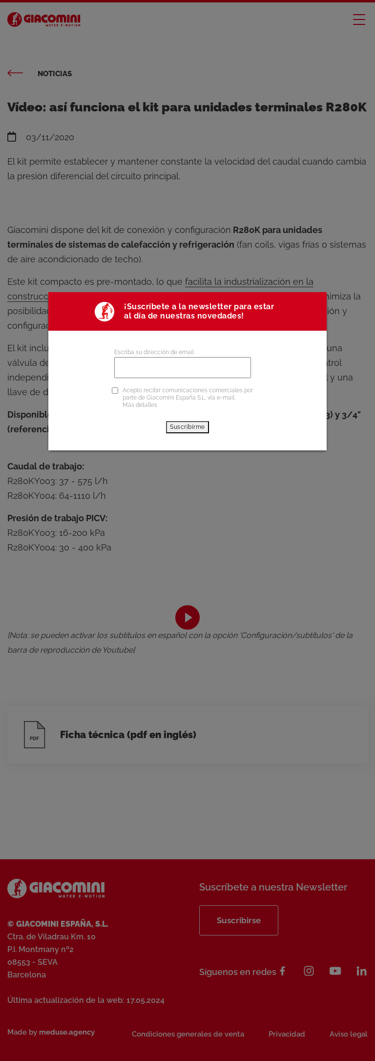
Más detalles (140, 405)
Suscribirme (187, 427)
